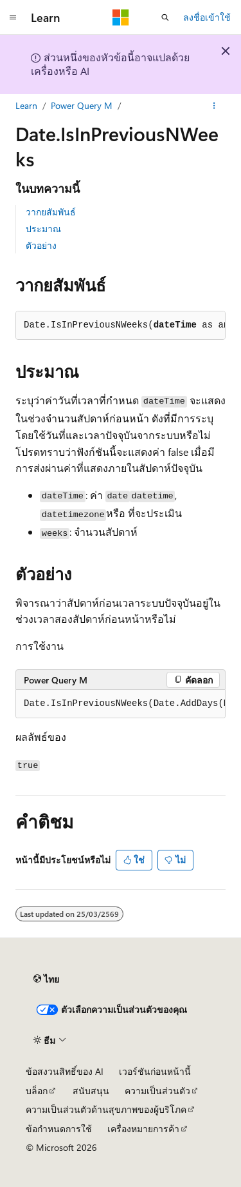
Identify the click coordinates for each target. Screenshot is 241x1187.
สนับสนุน (91, 1090)
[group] (120, 704)
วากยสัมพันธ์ (51, 212)
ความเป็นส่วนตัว (157, 1090)
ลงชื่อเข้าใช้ (207, 17)
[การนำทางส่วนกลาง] (13, 17)
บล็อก (37, 1090)
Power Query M (81, 105)
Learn (26, 105)
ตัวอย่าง (41, 245)
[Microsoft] (120, 17)
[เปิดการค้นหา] (165, 17)
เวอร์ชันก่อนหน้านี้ (155, 1071)
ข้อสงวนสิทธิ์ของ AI (64, 1071)
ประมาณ (43, 228)
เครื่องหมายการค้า (143, 1129)
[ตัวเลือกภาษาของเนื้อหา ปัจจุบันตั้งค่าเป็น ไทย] (46, 979)
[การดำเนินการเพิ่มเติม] (214, 105)
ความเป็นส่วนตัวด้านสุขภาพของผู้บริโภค (106, 1109)
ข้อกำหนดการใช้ (59, 1129)
